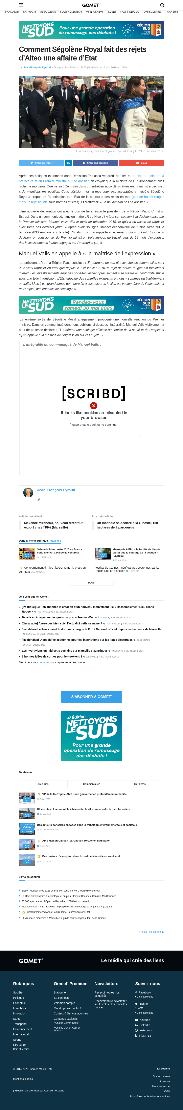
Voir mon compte (64, 1003)
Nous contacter (161, 1086)
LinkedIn (142, 1025)
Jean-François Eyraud (37, 67)
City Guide (19, 1045)
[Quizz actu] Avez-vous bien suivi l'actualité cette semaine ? (62, 623)
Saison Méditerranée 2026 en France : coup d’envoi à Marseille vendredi (60, 551)
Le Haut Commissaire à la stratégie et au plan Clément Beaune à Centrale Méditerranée (69, 896)
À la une (27, 555)
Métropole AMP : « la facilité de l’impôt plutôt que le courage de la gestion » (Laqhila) (137, 552)
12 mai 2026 (44, 557)
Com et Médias (21, 1049)
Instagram (143, 1030)
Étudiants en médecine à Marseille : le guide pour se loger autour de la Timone (64, 918)
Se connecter (62, 997)
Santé (112, 12)
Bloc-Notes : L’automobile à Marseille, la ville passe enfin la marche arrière (83, 809)
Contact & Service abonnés (71, 1013)
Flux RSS (143, 1035)
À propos (164, 1081)
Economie (12, 12)
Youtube (142, 1020)
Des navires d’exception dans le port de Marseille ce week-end (78, 856)
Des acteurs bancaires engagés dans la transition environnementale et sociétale (87, 824)
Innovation (48, 12)
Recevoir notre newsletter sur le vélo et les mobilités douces (111, 1004)
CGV (167, 1091)
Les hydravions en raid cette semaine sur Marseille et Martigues (65, 650)
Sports (17, 1039)
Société (172, 12)
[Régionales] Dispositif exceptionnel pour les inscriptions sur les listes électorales (77, 639)
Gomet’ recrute (161, 1076)
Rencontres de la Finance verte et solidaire (27, 827)
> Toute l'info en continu (151, 931)
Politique (29, 12)
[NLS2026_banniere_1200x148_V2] (91, 29)
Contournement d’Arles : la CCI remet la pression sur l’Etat (56, 912)
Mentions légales (23, 1078)
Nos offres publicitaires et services (150, 1096)
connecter (43, 662)
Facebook (143, 992)
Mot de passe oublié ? (68, 1008)
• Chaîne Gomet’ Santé (66, 1023)
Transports (95, 12)
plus (91, 583)
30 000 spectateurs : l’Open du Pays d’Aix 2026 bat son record (55, 901)
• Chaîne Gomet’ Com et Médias (67, 1029)
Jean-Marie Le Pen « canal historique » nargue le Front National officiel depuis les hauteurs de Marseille (91, 629)
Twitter (141, 1003)
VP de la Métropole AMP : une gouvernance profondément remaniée (82, 794)
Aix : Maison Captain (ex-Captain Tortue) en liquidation (74, 840)
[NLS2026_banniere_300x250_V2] (91, 736)
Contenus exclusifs (66, 1018)
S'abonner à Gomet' (91, 697)
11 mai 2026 (133, 571)
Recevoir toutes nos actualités (107, 994)
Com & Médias (129, 12)
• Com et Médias (144, 996)
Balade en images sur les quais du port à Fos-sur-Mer (58, 617)
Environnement (71, 12)
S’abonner (60, 992)
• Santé (139, 1008)
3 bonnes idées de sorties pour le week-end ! (52, 656)
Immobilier (19, 1008)
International (153, 12)
